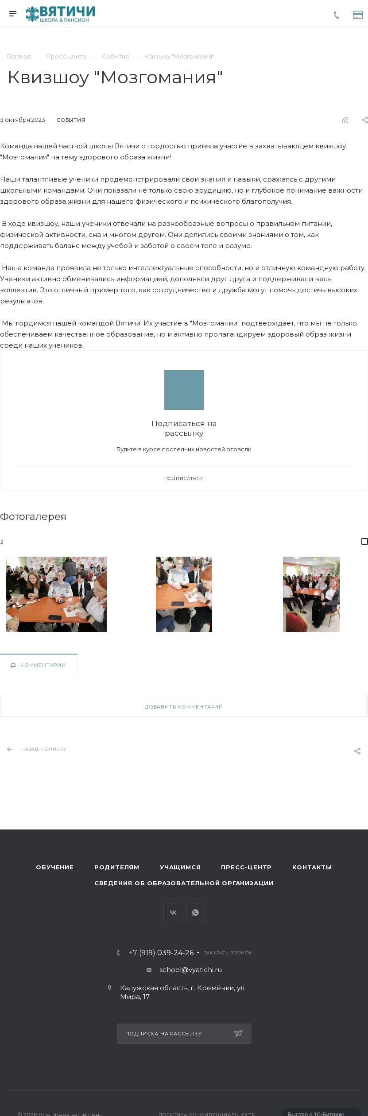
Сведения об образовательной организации (184, 883)
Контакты (312, 867)
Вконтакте (172, 912)
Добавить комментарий (184, 707)
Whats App (195, 912)
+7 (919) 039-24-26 (161, 953)
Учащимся (180, 867)
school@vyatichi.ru (190, 969)
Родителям (116, 867)
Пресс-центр (246, 867)
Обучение (55, 867)
